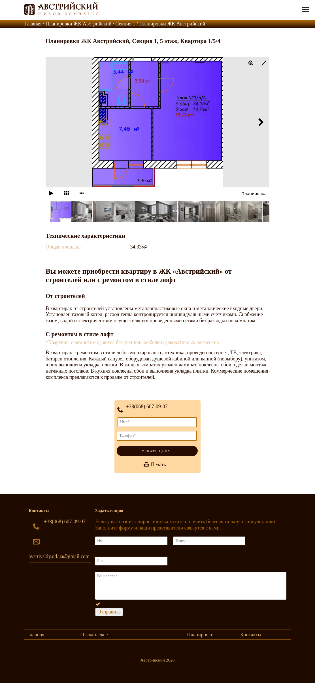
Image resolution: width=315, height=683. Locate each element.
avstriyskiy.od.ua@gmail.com (59, 556)
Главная (35, 634)
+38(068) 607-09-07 (147, 406)
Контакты (250, 634)
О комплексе (94, 634)
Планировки (200, 634)
